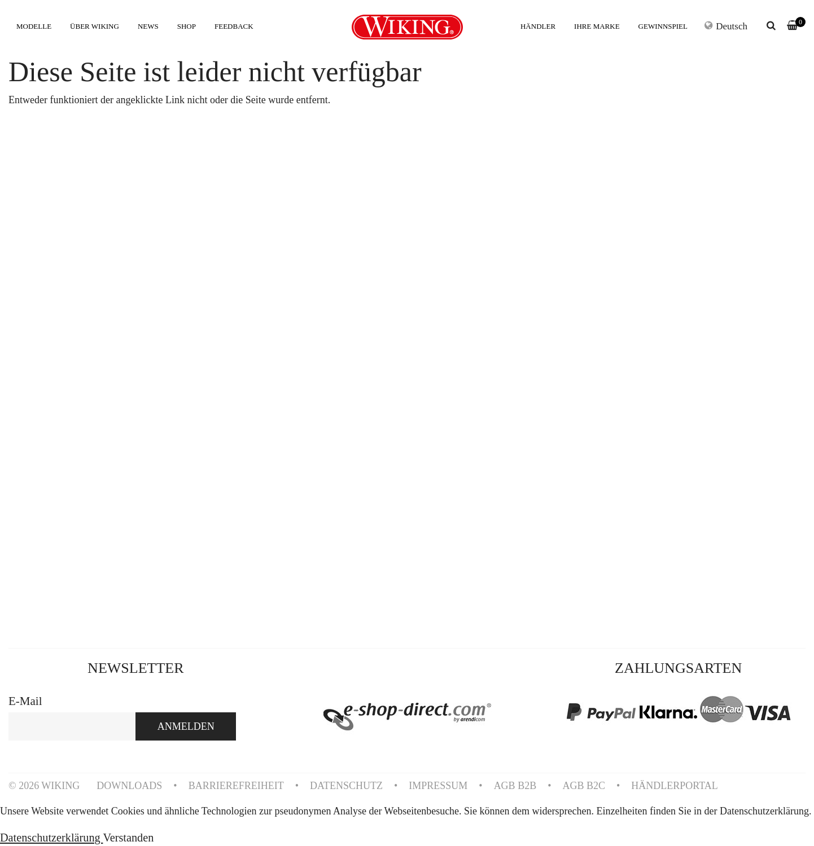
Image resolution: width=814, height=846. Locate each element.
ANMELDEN (186, 726)
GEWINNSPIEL (663, 26)
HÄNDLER (537, 26)
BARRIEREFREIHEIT (236, 785)
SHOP (186, 26)
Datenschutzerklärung (51, 837)
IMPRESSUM (438, 785)
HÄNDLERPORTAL (674, 785)
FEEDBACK (234, 26)
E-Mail (25, 701)
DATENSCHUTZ (346, 785)
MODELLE (33, 26)
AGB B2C (583, 785)
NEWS (148, 26)
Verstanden (128, 837)
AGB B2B (515, 785)
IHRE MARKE (597, 26)
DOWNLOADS (129, 785)
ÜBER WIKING (94, 26)
